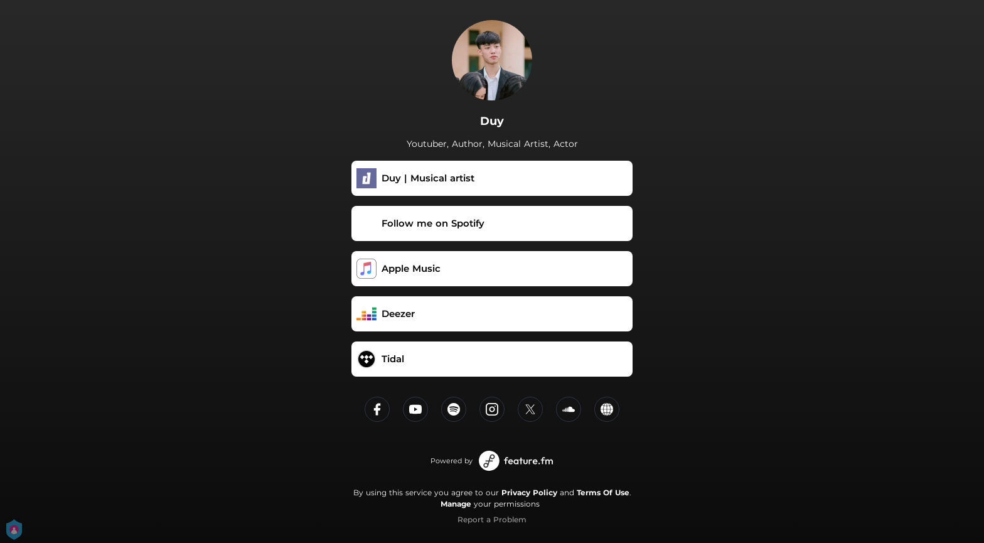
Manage (456, 503)
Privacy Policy (529, 492)
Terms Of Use (603, 492)
